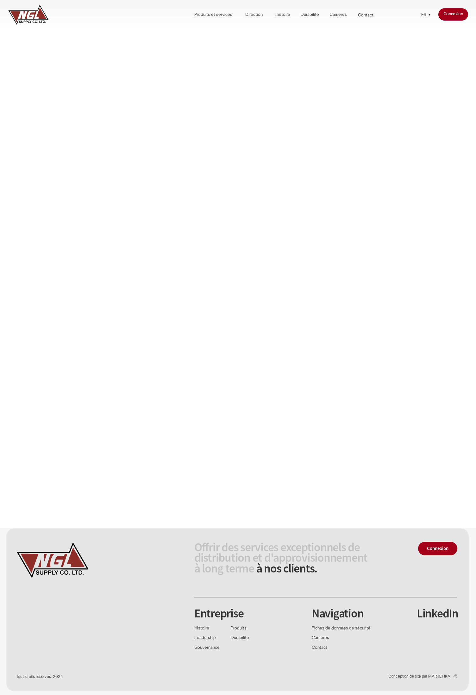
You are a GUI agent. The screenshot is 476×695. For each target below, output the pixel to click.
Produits (239, 628)
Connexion (453, 14)
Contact (365, 15)
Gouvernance (207, 648)
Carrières (338, 15)
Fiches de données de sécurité (341, 628)
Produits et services (213, 15)
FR (423, 15)
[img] (28, 14)
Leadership (205, 638)
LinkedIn (437, 613)
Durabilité (310, 15)
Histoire (282, 15)
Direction (254, 15)
